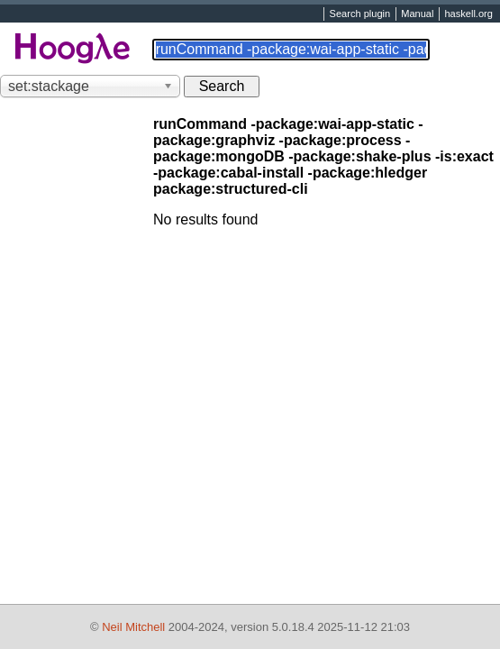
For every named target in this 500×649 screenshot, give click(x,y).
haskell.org (468, 14)
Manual (417, 14)
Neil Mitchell (133, 627)
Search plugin (360, 14)
